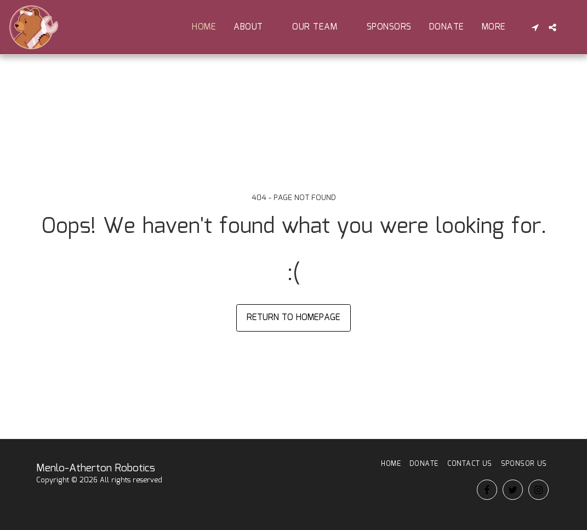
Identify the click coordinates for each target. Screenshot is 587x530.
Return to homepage (293, 317)
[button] (254, 27)
